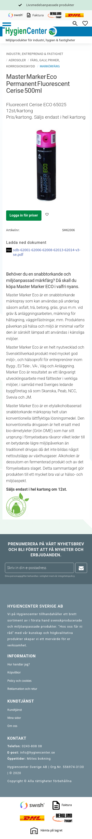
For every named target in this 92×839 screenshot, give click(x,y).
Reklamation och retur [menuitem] (22, 689)
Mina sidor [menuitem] (14, 718)
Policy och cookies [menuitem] (19, 681)
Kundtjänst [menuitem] (14, 710)
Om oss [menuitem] (12, 726)
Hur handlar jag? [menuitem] (18, 664)
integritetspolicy (66, 576)
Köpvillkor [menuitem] (14, 672)
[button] (6, 25)
